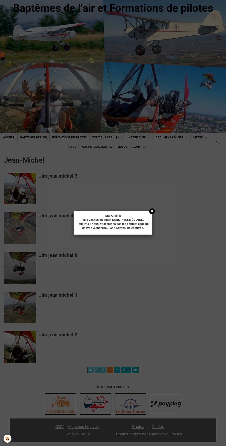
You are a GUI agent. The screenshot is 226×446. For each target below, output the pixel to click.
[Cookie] (7, 439)
